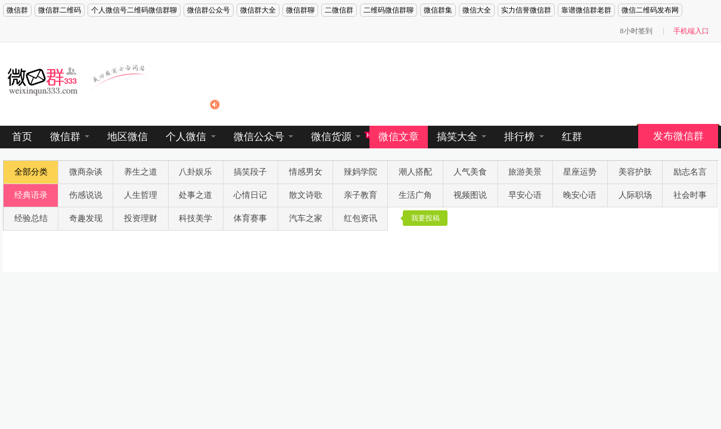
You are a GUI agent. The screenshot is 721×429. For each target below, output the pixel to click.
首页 (22, 136)
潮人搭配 (415, 171)
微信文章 (398, 136)
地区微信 (127, 136)
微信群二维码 (59, 10)
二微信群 (339, 10)
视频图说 (470, 195)
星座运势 (579, 171)
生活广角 (415, 195)
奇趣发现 (85, 218)
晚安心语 (579, 195)
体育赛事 (250, 218)
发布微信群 (678, 136)
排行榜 (523, 136)
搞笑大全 (461, 136)
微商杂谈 (85, 171)
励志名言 (690, 171)
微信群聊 (300, 10)
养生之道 (140, 171)
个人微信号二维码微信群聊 (134, 10)
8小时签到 (636, 31)
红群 (572, 136)
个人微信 (190, 136)
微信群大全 (258, 10)
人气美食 (470, 171)
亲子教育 (360, 195)
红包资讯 (360, 218)
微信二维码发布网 (650, 10)
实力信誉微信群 (526, 10)
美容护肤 (635, 171)
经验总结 (31, 218)
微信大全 (476, 10)
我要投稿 (425, 218)
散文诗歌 (305, 195)
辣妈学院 (360, 171)
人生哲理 (140, 195)
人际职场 (635, 195)
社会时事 (690, 195)
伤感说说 (85, 195)
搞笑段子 (250, 171)
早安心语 (525, 195)
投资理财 (140, 218)
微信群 (17, 10)
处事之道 (195, 195)
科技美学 (195, 218)
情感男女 (305, 171)
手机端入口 (691, 31)
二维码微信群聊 (388, 10)
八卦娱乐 (195, 171)
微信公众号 (263, 136)
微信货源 (335, 136)
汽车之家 (305, 218)
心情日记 (250, 195)
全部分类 (31, 171)
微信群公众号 (208, 10)
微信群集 (438, 10)
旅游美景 (525, 171)
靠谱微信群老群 (586, 10)
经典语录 (31, 195)
